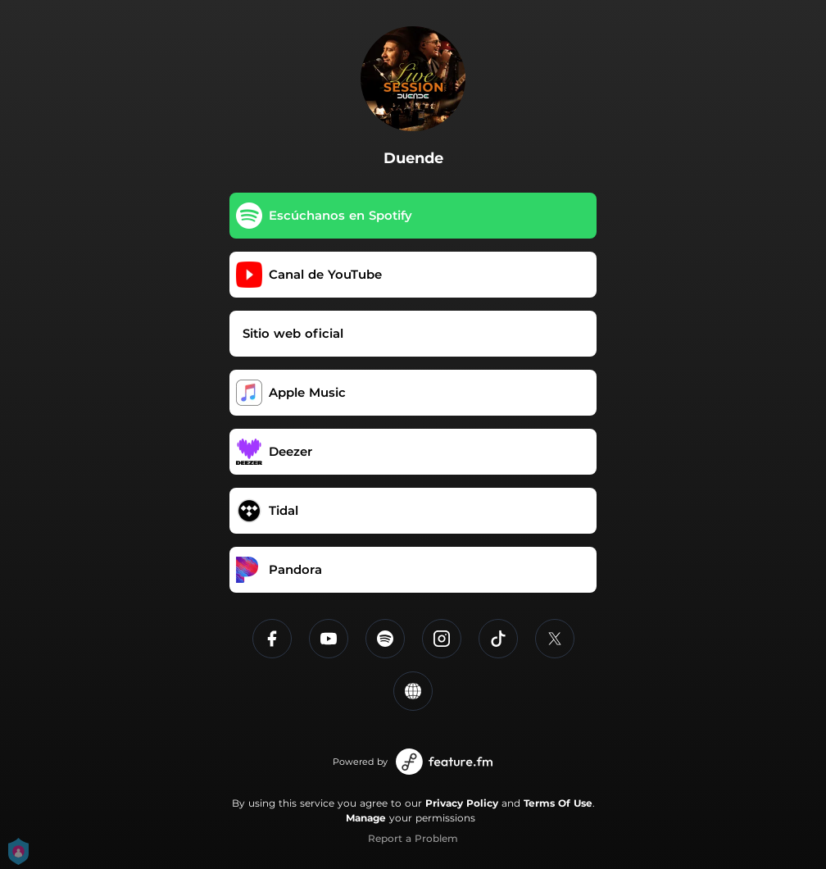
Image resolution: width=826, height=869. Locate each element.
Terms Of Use (558, 803)
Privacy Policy (461, 803)
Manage (366, 818)
